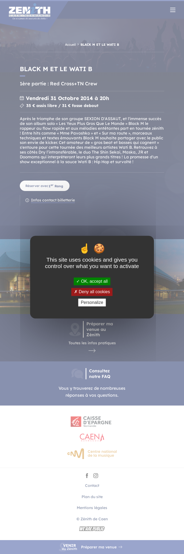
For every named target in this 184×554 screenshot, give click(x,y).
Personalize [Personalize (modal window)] (92, 302)
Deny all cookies (92, 292)
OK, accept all (92, 281)
